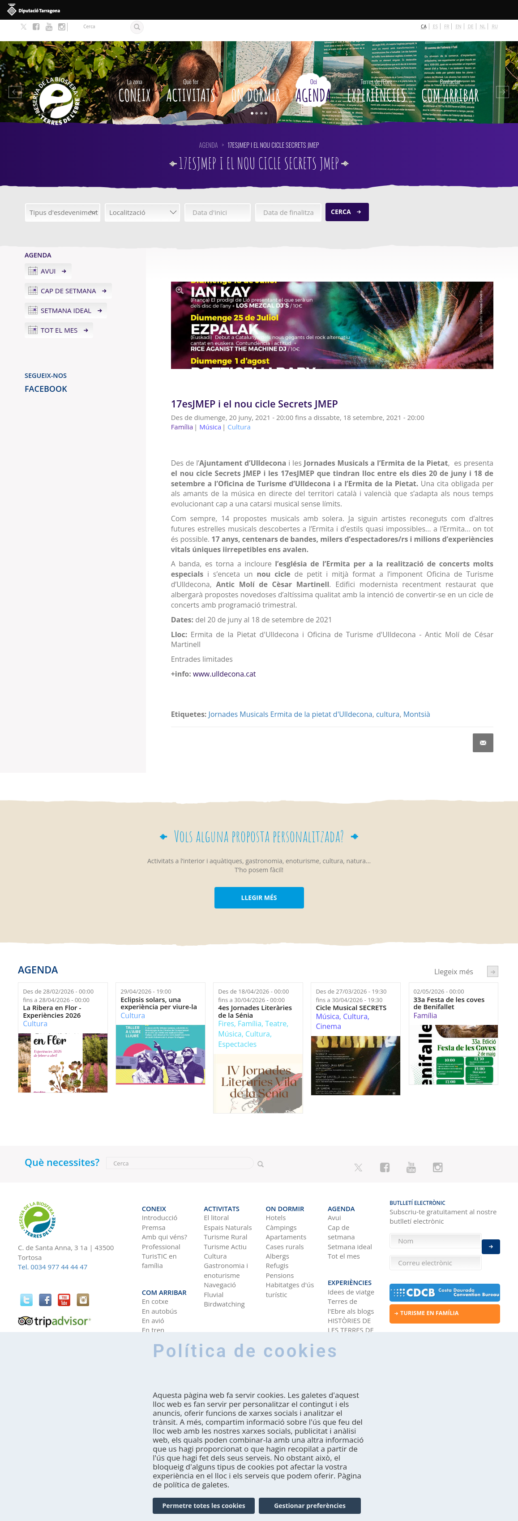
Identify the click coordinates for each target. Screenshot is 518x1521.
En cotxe (155, 1268)
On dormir (255, 67)
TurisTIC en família (159, 1233)
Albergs (277, 1228)
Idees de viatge (351, 1258)
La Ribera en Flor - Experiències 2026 (52, 989)
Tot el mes (59, 308)
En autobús (159, 1277)
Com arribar (450, 67)
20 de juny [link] (448, 452)
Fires (226, 1002)
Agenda (313, 67)
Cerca (341, 190)
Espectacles (237, 1023)
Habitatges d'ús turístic (290, 1262)
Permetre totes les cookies (203, 1505)
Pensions (280, 1247)
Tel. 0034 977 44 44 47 (52, 1245)
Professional (161, 1218)
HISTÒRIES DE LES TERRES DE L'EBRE (351, 1296)
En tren (153, 1296)
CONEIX (135, 67)
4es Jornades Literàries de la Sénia (255, 989)
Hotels (276, 1190)
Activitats (190, 67)
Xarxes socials (349, 1315)
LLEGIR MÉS (259, 876)
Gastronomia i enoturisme (226, 1243)
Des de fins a (58, 974)
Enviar (491, 1241)
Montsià (416, 693)
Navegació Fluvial (220, 1262)
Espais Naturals (228, 1199)
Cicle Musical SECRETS (351, 986)
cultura (387, 693)
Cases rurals (285, 1218)
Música (229, 1012)
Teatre (276, 1002)
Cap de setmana (68, 269)
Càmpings (281, 1199)
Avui (48, 249)
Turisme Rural (225, 1209)
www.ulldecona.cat (224, 652)
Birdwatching (224, 1276)
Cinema (328, 1005)
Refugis (277, 1238)
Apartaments (286, 1209)
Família (249, 1002)
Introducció (159, 1190)
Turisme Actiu (225, 1218)
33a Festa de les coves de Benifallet (449, 981)
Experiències (376, 67)
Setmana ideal (66, 288)
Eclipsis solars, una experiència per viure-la (158, 981)
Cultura (35, 1002)
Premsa (154, 1199)
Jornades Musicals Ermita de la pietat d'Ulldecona (290, 693)
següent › (492, 949)
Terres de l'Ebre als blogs (351, 1273)
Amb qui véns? (164, 1209)
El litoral (216, 1190)
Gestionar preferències (310, 1505)
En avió (153, 1286)
